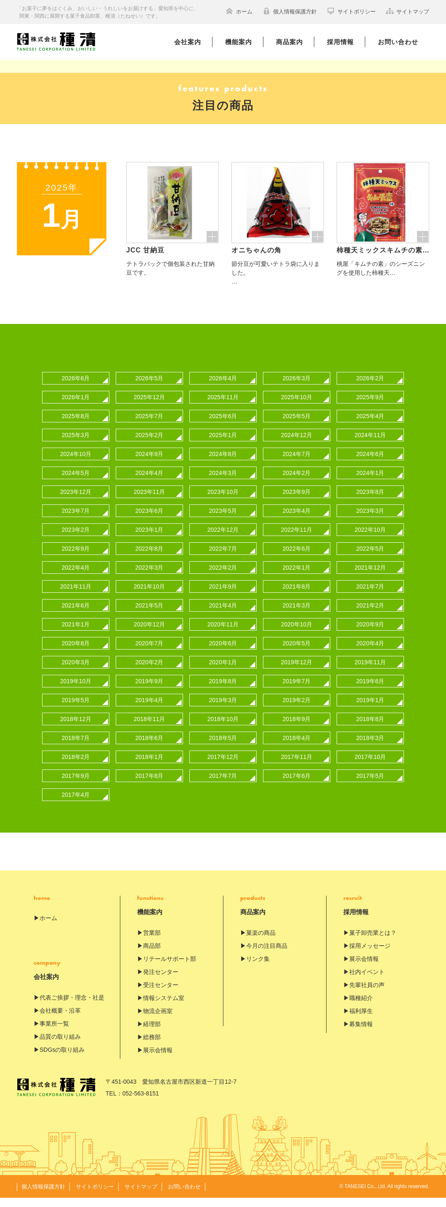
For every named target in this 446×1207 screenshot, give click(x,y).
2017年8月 (149, 785)
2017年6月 (297, 785)
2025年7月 (149, 425)
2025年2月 (149, 444)
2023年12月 (76, 501)
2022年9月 (76, 557)
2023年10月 (223, 501)
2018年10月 (223, 728)
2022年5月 (370, 557)
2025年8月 (76, 425)
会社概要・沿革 (60, 1019)
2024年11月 (370, 444)
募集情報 (361, 1033)
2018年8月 (370, 728)
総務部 (152, 1046)
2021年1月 (76, 633)
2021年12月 (370, 576)
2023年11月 (149, 501)
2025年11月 (223, 406)
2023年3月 (370, 520)
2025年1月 (223, 444)
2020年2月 (149, 671)
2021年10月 (149, 595)
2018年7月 (76, 747)
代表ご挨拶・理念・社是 (72, 1006)
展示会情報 (158, 1059)
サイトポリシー (351, 11)
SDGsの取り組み (62, 1059)
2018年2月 (76, 766)
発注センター (160, 981)
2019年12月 (297, 671)
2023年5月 (223, 520)
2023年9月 (297, 501)
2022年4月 (76, 576)
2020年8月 (76, 652)
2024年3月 (223, 482)
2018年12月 (76, 728)
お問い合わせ (398, 41)
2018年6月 (149, 747)
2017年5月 (370, 785)
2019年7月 (297, 690)
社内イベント (367, 981)
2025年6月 (223, 425)
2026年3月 (297, 387)
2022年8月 (149, 557)
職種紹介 (361, 1007)
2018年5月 (223, 747)
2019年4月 (149, 709)
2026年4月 (223, 387)
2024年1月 (370, 482)
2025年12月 (149, 406)
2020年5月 (297, 652)
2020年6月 (223, 652)
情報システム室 (163, 1007)
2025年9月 (370, 406)
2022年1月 (297, 576)
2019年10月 (76, 690)
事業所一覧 (54, 1032)
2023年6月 (149, 520)
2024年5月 (76, 482)
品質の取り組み (60, 1046)
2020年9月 (370, 633)
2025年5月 (297, 425)
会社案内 (187, 41)
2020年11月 (223, 633)
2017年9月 (76, 785)
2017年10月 (370, 766)
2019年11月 (370, 671)
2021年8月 (297, 595)
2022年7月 (223, 557)
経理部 (152, 1033)
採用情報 (340, 41)
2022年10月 (370, 539)
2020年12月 (149, 633)
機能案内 (238, 41)
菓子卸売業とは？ (372, 942)
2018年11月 (149, 728)
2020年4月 (370, 652)
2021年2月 (370, 614)
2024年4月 (149, 482)
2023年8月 (370, 501)
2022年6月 (297, 557)
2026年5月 (149, 387)
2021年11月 (76, 595)
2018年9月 (297, 728)
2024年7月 (297, 463)
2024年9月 (149, 463)
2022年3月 (149, 576)
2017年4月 (76, 804)
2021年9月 (223, 595)
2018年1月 (149, 766)
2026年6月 (76, 387)
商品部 (152, 955)
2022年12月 (223, 539)
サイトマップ (407, 11)
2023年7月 (76, 520)
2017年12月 (223, 766)
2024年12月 (297, 444)
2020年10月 (297, 633)
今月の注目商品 (266, 955)
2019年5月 (76, 709)
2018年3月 (370, 747)
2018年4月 (297, 747)
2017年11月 (297, 766)
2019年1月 (370, 709)
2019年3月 (223, 709)
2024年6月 (370, 463)
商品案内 (289, 41)
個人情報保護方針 (290, 11)
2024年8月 (223, 463)
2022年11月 (297, 539)
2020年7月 (149, 652)
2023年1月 (149, 539)
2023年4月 (297, 520)
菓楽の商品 (261, 942)
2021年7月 (370, 595)
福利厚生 (361, 1020)
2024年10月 (76, 463)
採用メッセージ (369, 955)
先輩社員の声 (367, 994)
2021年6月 (76, 614)
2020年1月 (223, 671)
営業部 (152, 942)
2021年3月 (297, 614)
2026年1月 (76, 406)
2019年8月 (223, 690)
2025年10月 (297, 406)
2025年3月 (76, 444)
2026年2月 (370, 387)
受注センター (160, 994)
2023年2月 (76, 539)
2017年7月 (223, 785)
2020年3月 (76, 671)
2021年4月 (223, 614)
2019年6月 (370, 690)
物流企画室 (158, 1020)
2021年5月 (149, 614)
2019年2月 (297, 709)
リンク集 (258, 968)
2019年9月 (149, 690)
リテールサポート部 (169, 968)
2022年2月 (223, 576)
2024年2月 (297, 482)
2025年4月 (370, 425)
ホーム (239, 11)
